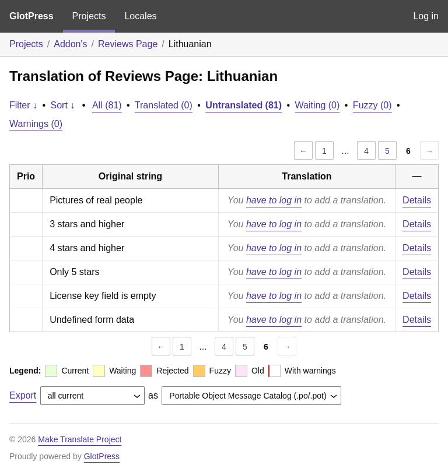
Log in (426, 16)
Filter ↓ (23, 105)
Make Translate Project (79, 439)
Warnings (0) (35, 124)
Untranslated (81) (243, 105)
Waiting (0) (317, 105)
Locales (140, 16)
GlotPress (31, 16)
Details (416, 200)
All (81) (107, 105)
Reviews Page (128, 44)
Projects (89, 16)
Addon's (70, 44)
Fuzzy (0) (372, 105)
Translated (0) (163, 105)
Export (22, 395)
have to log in (274, 200)
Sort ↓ (63, 105)
